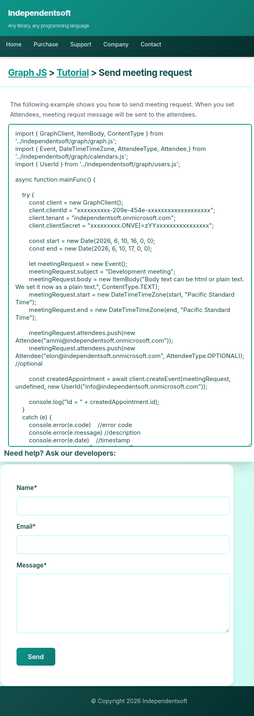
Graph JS (27, 72)
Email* (26, 526)
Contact (151, 44)
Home (13, 44)
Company (115, 44)
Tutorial (73, 72)
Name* (27, 488)
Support (80, 44)
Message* (32, 565)
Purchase (45, 44)
